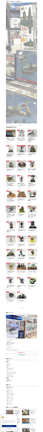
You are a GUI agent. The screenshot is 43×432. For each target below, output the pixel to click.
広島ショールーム (9, 403)
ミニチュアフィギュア (10, 368)
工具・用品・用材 (9, 369)
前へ (20, 307)
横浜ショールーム (9, 396)
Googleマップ (9, 344)
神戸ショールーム (9, 401)
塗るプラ (8, 366)
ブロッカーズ (9, 363)
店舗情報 (7, 377)
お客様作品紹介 (9, 380)
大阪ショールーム (9, 400)
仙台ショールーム (9, 390)
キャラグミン (9, 364)
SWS (7, 367)
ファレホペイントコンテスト (11, 372)
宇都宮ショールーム (10, 391)
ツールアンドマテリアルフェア (12, 373)
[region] (9, 422)
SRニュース (13, 1)
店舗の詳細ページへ (21, 352)
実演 (7, 381)
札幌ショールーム (9, 388)
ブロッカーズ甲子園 (10, 376)
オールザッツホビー (10, 375)
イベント (7, 370)
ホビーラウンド (9, 374)
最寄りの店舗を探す (21, 354)
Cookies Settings (9, 428)
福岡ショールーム (9, 404)
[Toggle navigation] (35, 1)
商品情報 (7, 361)
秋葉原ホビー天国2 (10, 393)
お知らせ (8, 379)
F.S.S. (7, 362)
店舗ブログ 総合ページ (9, 387)
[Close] (16, 415)
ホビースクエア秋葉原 (10, 394)
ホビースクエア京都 (10, 398)
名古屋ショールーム (10, 397)
